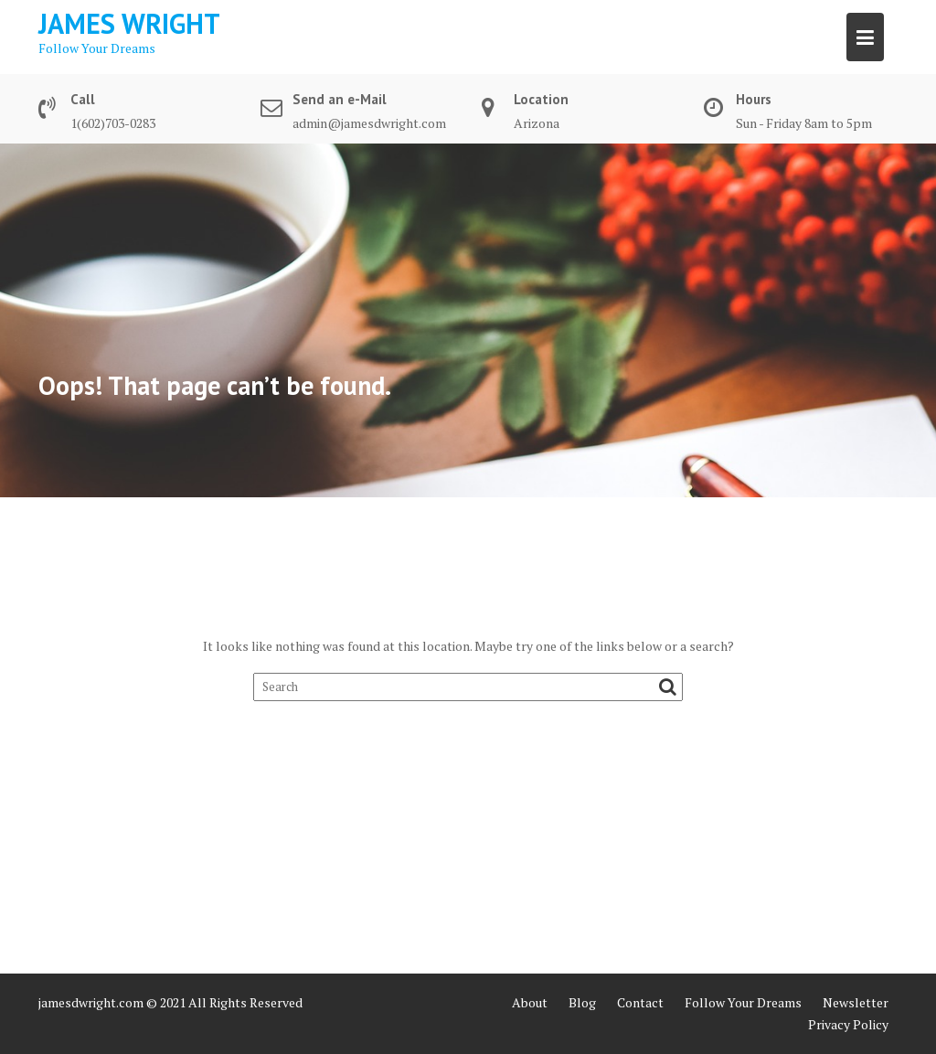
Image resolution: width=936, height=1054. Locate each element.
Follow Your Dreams (743, 1002)
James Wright (129, 23)
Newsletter (855, 1002)
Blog (582, 1002)
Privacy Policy (848, 1024)
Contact (640, 1002)
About (530, 1002)
